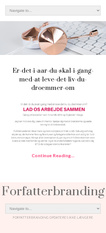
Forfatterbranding (52, 191)
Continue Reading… (53, 155)
